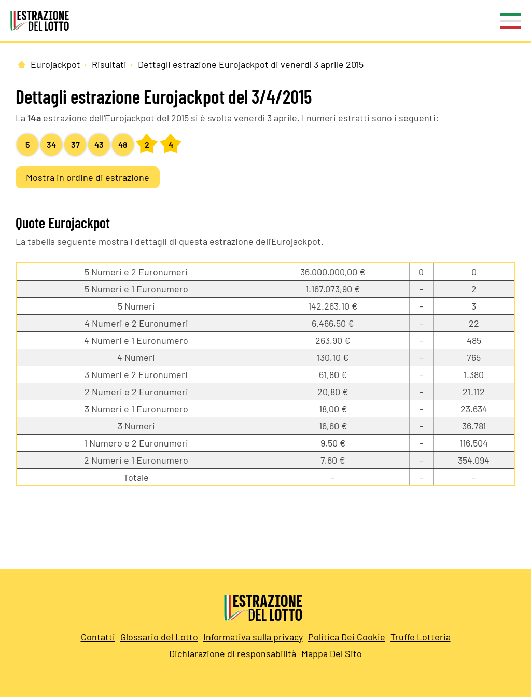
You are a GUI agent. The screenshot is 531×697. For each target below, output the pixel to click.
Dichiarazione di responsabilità (232, 653)
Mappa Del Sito (331, 653)
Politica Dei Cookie (346, 637)
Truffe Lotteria (420, 637)
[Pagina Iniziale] (22, 64)
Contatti (98, 637)
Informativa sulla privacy (253, 637)
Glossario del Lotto (159, 637)
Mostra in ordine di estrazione (87, 177)
